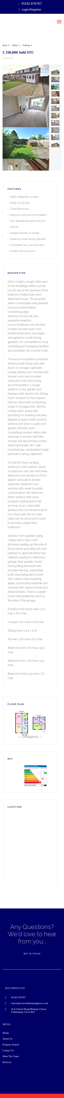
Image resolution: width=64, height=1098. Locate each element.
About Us (7, 1038)
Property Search (11, 1044)
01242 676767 (32, 3)
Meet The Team (11, 1056)
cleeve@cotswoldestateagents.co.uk (29, 1003)
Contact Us (8, 1050)
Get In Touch (32, 954)
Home (6, 1032)
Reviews (7, 1062)
